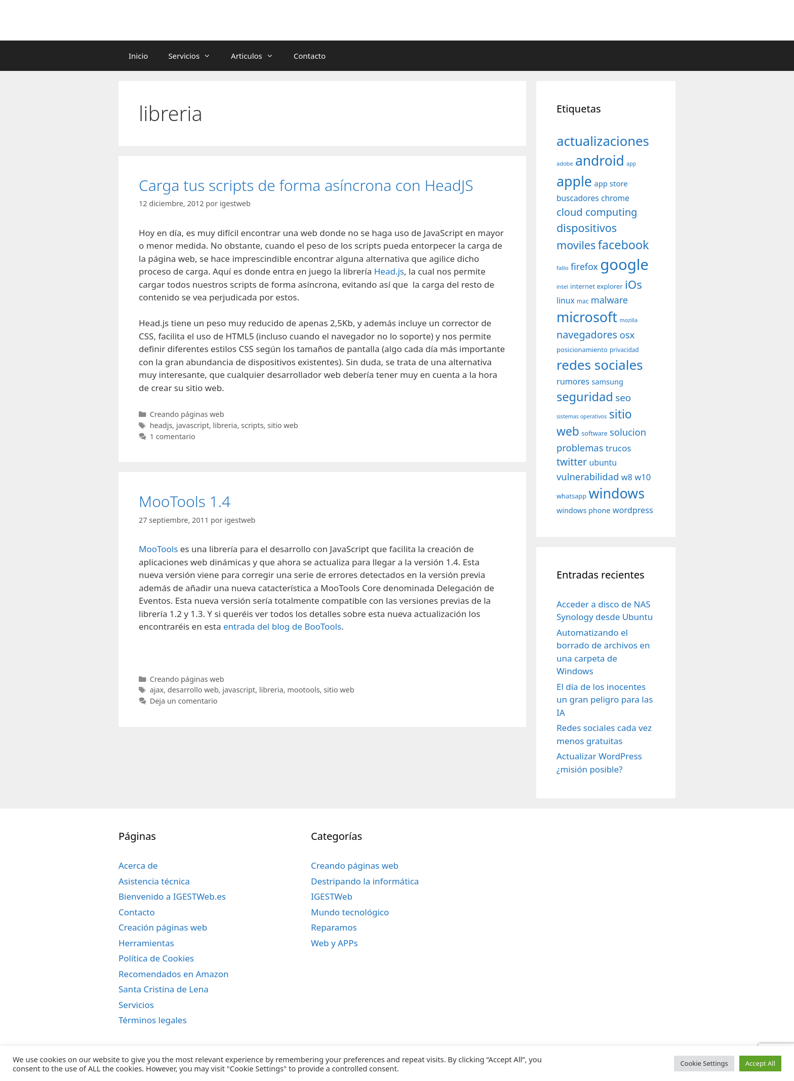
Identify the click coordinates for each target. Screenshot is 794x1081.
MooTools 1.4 (184, 501)
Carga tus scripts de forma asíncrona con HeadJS (306, 185)
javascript (192, 425)
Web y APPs (334, 943)
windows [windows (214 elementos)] (617, 493)
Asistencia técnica (154, 881)
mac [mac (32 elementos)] (582, 301)
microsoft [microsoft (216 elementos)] (587, 316)
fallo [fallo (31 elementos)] (562, 268)
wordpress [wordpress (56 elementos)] (633, 510)
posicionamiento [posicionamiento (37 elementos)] (582, 349)
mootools (303, 689)
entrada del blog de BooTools (282, 626)
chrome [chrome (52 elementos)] (615, 198)
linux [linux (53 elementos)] (566, 300)
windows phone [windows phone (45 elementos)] (583, 510)
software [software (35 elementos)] (594, 433)
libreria (225, 425)
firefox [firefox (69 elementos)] (584, 266)
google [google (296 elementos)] (624, 264)
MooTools (158, 549)
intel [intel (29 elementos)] (562, 286)
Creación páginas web (162, 927)
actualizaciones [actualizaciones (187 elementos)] (603, 141)
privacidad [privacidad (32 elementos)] (624, 349)
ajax (157, 689)
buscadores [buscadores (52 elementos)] (578, 198)
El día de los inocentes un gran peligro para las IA (605, 699)
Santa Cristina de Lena (163, 989)
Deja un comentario (184, 701)
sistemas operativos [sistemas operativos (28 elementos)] (582, 416)
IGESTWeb (331, 896)
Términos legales (152, 1020)
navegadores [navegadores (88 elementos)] (587, 334)
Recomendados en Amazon (173, 974)
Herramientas (146, 943)
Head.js (389, 271)
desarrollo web (193, 689)
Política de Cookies (156, 958)
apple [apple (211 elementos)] (574, 181)
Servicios (194, 56)
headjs (161, 425)
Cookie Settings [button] (704, 1063)
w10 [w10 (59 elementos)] (642, 477)
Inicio (138, 56)
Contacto (310, 56)
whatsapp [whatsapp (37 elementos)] (571, 495)
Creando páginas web (187, 414)
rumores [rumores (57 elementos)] (573, 381)
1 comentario (172, 436)
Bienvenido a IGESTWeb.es (172, 896)
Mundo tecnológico (350, 912)
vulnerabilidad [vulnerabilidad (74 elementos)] (588, 476)
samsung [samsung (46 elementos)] (607, 381)
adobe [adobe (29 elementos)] (565, 163)
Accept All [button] (760, 1063)
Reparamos (334, 927)
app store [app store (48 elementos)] (610, 183)
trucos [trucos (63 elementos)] (618, 448)
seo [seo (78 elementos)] (623, 397)
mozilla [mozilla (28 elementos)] (629, 320)
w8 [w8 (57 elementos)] (626, 477)
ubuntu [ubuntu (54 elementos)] (603, 462)
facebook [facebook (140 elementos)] (623, 245)
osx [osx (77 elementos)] (626, 334)
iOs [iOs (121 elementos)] (633, 284)
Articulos (257, 56)
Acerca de (137, 865)
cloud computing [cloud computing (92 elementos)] (597, 212)
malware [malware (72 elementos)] (609, 300)
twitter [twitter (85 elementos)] (572, 462)
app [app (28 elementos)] (631, 163)
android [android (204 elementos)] (599, 160)
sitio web (282, 425)
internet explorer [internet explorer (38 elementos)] (596, 286)
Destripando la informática (365, 881)
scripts (252, 425)
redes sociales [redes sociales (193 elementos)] (600, 365)
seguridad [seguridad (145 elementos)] (585, 397)
